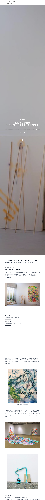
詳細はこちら (8, 319)
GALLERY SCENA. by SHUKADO (9, 2)
